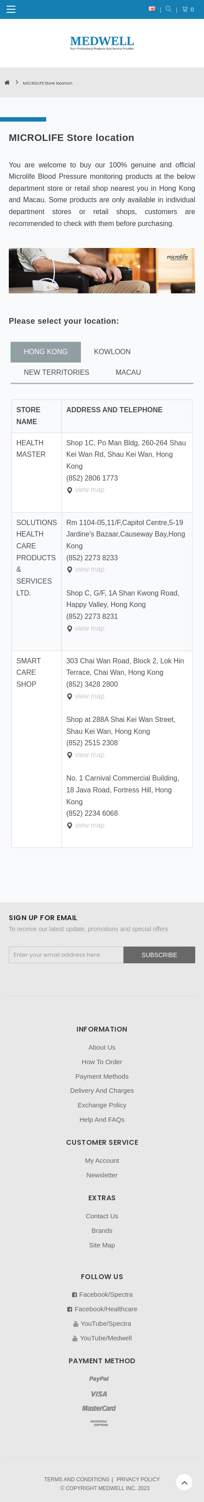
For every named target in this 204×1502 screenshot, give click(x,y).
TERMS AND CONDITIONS (76, 1479)
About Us (102, 1047)
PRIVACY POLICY (138, 1479)
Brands (102, 1230)
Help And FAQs (102, 1119)
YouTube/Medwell (102, 1338)
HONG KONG (46, 351)
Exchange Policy (102, 1105)
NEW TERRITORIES (56, 372)
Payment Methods (102, 1076)
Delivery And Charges (102, 1090)
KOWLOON (112, 351)
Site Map (102, 1245)
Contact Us (102, 1216)
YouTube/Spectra (102, 1323)
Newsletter (102, 1175)
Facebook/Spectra (102, 1294)
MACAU (128, 372)
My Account (102, 1160)
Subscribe (159, 954)
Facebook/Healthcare (102, 1309)
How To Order (102, 1061)
